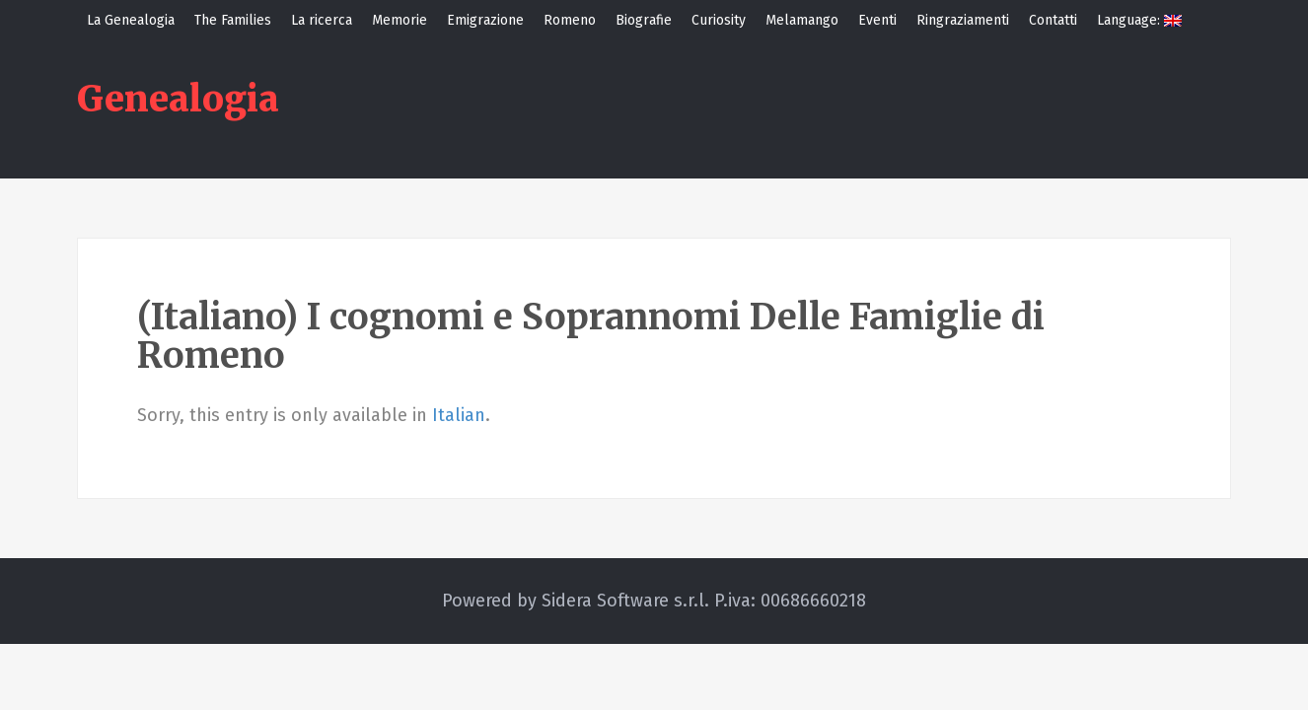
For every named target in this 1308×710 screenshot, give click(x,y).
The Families (232, 20)
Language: (1139, 20)
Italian (458, 415)
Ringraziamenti (962, 20)
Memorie (399, 20)
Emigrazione (485, 20)
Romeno (570, 20)
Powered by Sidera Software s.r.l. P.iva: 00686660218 (654, 600)
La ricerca (321, 20)
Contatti (1053, 20)
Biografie (644, 20)
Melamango (801, 20)
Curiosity (718, 20)
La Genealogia (131, 20)
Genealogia (178, 99)
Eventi (877, 20)
